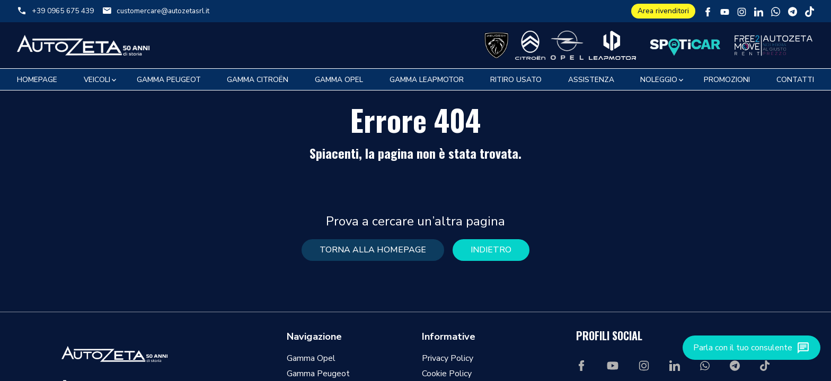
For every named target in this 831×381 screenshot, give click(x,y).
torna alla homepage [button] (373, 250)
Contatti (795, 80)
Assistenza (591, 80)
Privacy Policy (447, 358)
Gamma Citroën (257, 80)
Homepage (37, 80)
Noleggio (658, 80)
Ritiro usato (516, 80)
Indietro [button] (491, 250)
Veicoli (97, 80)
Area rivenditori (663, 11)
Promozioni (727, 80)
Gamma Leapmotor (427, 80)
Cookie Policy (447, 373)
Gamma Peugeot (169, 80)
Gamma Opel (339, 80)
